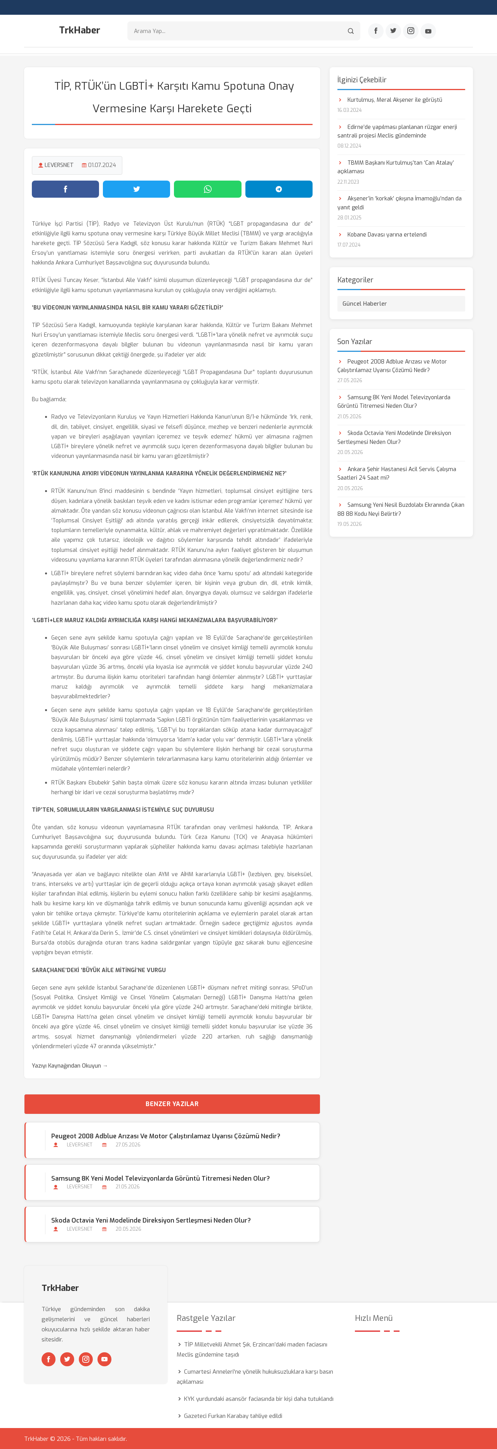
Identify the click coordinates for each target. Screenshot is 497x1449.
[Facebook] (376, 31)
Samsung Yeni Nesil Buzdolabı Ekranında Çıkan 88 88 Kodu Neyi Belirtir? (400, 509)
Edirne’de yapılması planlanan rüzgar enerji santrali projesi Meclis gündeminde (397, 131)
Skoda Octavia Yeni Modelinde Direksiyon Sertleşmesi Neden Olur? (150, 1220)
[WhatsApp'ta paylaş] (207, 188)
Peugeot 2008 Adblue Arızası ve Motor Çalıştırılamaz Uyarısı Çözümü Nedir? (165, 1136)
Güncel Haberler (364, 303)
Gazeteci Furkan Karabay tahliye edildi (233, 1415)
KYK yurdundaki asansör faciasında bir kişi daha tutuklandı (259, 1398)
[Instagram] (411, 31)
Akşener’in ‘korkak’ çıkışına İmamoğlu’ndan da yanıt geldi (399, 202)
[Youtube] (428, 31)
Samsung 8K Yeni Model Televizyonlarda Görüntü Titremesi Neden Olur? (160, 1178)
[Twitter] (393, 31)
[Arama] (351, 31)
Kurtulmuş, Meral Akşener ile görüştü (389, 99)
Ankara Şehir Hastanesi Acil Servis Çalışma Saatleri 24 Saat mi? (396, 473)
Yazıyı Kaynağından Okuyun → (70, 1065)
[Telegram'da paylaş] (279, 188)
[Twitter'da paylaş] (136, 188)
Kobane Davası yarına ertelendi (382, 234)
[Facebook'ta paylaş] (65, 188)
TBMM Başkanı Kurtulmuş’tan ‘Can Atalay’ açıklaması (395, 166)
